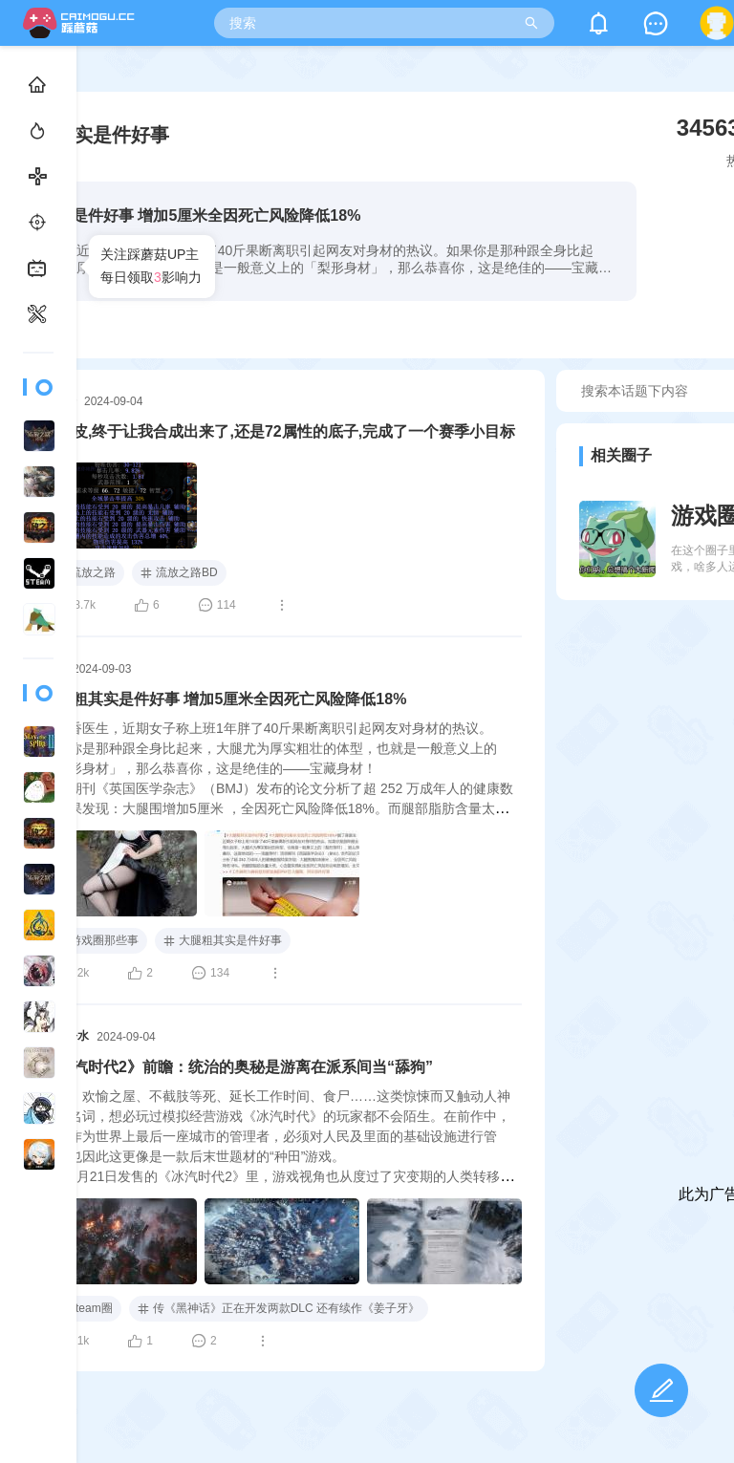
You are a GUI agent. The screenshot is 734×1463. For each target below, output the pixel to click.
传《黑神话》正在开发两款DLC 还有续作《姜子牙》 (279, 1308)
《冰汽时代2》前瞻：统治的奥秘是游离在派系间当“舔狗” (237, 1067)
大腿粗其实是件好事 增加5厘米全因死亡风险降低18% (224, 699)
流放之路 (83, 573)
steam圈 (82, 1309)
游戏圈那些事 (95, 941)
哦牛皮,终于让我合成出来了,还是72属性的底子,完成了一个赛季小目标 (278, 431)
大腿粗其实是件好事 (222, 940)
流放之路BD (179, 572)
